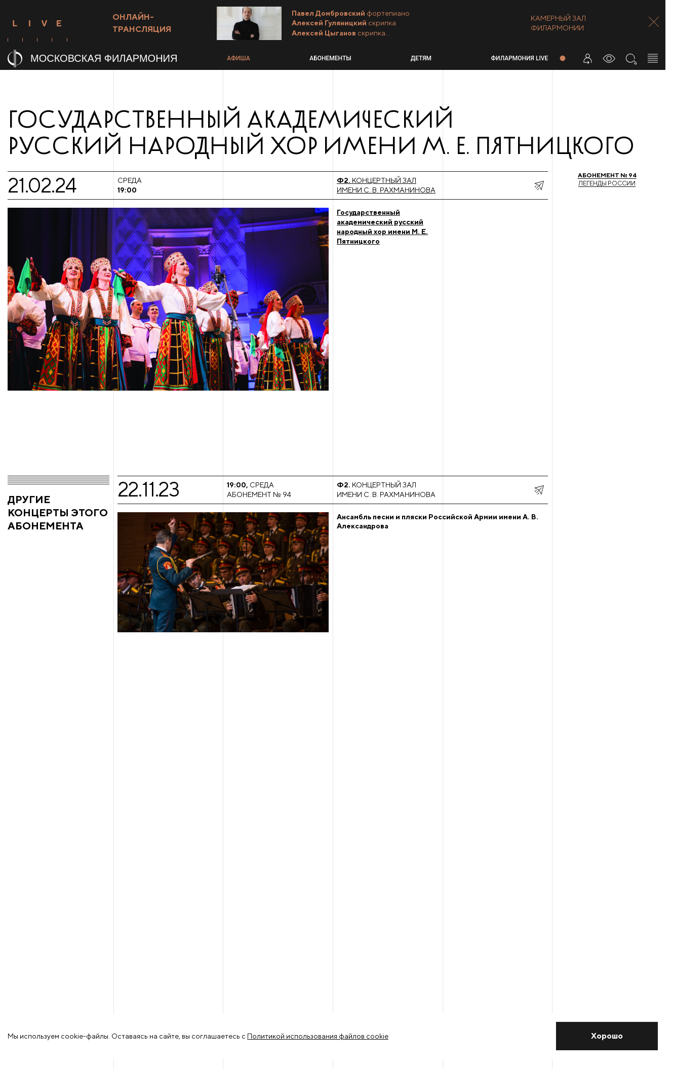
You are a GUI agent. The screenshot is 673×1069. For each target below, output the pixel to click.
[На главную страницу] (113, 58)
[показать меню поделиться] (539, 185)
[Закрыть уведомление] (607, 1036)
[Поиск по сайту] (631, 58)
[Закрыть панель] (654, 22)
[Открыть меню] (653, 58)
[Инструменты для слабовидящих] (609, 58)
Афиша (238, 58)
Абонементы (330, 58)
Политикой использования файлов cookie (317, 1036)
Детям (421, 58)
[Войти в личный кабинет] (587, 58)
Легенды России (607, 179)
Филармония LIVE (519, 58)
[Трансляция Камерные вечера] (370, 23)
